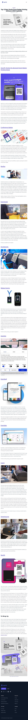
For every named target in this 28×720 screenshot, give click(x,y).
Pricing (16, 697)
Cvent (2, 463)
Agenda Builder (3, 712)
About (16, 708)
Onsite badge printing (4, 697)
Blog (15, 710)
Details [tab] (14, 351)
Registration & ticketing (4, 703)
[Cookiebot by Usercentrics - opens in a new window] (23, 349)
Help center (16, 699)
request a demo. (4, 635)
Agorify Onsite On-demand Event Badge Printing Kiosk (14, 69)
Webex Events (5, 288)
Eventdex (4, 425)
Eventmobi (4, 202)
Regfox (3, 166)
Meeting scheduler (4, 701)
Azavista (3, 336)
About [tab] (23, 351)
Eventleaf (4, 379)
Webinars (16, 703)
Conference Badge (7, 127)
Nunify (3, 555)
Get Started (3, 688)
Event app (2, 708)
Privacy (16, 712)
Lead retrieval (3, 699)
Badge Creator (3, 710)
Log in (8, 688)
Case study (16, 701)
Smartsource (5, 517)
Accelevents (4, 247)
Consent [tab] (5, 351)
